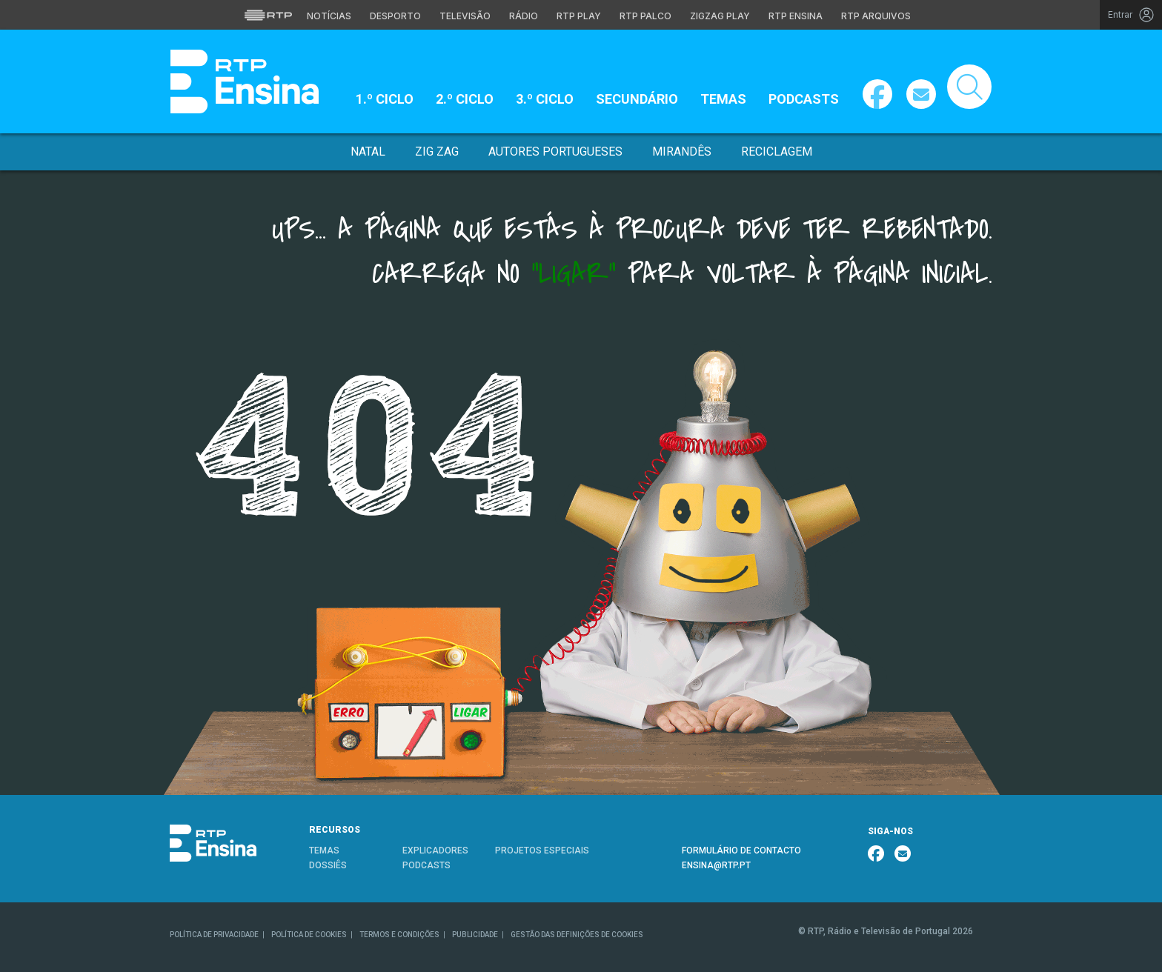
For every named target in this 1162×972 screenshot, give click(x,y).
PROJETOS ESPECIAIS (542, 850)
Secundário (637, 99)
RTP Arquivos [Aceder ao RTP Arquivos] (876, 15)
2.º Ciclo (465, 99)
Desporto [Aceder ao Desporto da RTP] (395, 15)
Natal (368, 151)
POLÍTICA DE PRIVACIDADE (214, 935)
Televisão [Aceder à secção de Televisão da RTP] (465, 15)
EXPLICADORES (435, 850)
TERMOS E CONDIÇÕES (399, 935)
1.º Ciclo (385, 99)
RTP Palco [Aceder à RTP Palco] (645, 15)
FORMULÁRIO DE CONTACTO (741, 850)
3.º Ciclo (545, 99)
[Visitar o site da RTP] (268, 15)
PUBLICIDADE (475, 935)
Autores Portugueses (555, 151)
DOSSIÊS (328, 865)
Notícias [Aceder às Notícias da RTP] (329, 15)
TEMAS (324, 850)
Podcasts (803, 99)
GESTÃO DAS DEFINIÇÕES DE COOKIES (577, 935)
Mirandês (681, 151)
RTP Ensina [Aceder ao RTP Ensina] (795, 15)
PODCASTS (426, 865)
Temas (723, 99)
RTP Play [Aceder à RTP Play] (579, 15)
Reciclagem (776, 151)
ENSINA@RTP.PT (716, 865)
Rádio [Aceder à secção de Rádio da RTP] (523, 15)
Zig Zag (437, 151)
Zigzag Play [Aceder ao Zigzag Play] (720, 15)
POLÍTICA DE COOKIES (309, 935)
